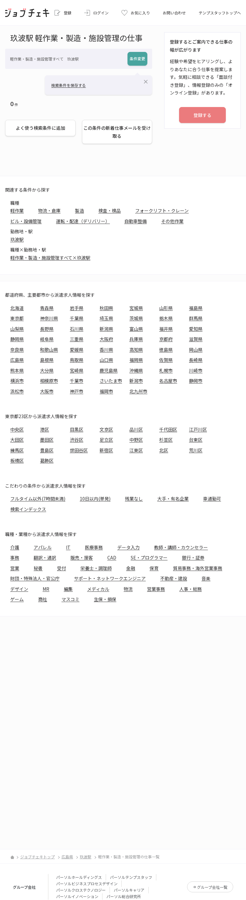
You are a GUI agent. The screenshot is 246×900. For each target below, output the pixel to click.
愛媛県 (76, 349)
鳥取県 (76, 360)
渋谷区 (76, 439)
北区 (163, 450)
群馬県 (195, 318)
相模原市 (49, 380)
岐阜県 (46, 339)
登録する (202, 115)
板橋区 (17, 460)
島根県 (46, 360)
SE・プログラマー (149, 557)
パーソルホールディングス (79, 877)
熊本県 (17, 370)
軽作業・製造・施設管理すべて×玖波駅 (50, 257)
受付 (61, 568)
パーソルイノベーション (77, 896)
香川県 (106, 349)
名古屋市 (168, 380)
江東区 (136, 450)
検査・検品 (109, 210)
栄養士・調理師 (96, 568)
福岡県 (136, 360)
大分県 (46, 370)
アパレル (43, 547)
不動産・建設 (173, 578)
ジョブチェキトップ (37, 856)
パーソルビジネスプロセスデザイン (87, 883)
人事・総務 (190, 589)
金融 (130, 568)
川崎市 (195, 370)
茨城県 (136, 318)
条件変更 (137, 58)
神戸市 (76, 391)
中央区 (17, 429)
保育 (154, 568)
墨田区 (46, 439)
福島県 (195, 308)
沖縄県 (136, 370)
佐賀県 (166, 360)
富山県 (136, 329)
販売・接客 (81, 557)
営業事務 (156, 589)
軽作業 (17, 210)
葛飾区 (46, 460)
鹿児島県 (109, 370)
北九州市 (138, 391)
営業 (14, 568)
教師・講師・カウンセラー (181, 547)
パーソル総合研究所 (123, 896)
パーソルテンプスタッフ (131, 877)
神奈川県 (49, 318)
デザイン (19, 589)
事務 (14, 557)
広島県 (17, 360)
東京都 (17, 318)
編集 (68, 589)
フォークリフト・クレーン (162, 210)
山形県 (166, 308)
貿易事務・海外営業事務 (197, 568)
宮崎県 (76, 370)
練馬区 (17, 450)
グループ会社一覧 (212, 887)
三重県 (76, 339)
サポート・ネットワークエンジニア (110, 578)
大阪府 (106, 339)
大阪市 (46, 391)
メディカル (98, 589)
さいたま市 (111, 380)
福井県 (166, 329)
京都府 (166, 339)
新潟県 (106, 329)
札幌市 (166, 370)
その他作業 (172, 221)
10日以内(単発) (95, 498)
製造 (79, 210)
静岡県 (17, 339)
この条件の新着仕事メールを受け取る (117, 132)
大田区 (17, 439)
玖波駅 (17, 239)
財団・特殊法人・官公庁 (35, 578)
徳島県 (166, 349)
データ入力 (128, 547)
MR (46, 589)
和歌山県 (49, 349)
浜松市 (17, 391)
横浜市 (17, 380)
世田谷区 (79, 450)
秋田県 (106, 308)
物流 (128, 589)
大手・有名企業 (173, 498)
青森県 (46, 308)
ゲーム (17, 599)
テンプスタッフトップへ (220, 12)
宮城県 (136, 308)
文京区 (106, 429)
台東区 (195, 439)
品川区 (136, 429)
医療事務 (94, 547)
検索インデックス (28, 509)
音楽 (205, 578)
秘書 (38, 568)
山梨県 (17, 329)
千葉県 (76, 318)
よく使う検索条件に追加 (40, 128)
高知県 (136, 349)
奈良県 (17, 349)
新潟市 (136, 380)
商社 (42, 599)
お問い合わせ (174, 12)
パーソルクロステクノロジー (81, 890)
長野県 (46, 329)
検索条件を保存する (68, 85)
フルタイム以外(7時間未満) (37, 498)
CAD (111, 557)
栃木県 (166, 318)
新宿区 (106, 450)
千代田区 (168, 429)
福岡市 (106, 391)
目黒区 (76, 429)
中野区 (136, 439)
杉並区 (166, 439)
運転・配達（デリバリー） (83, 221)
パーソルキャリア (129, 890)
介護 (14, 547)
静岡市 (195, 380)
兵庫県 (136, 339)
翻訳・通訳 (45, 557)
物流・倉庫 (49, 210)
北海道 (17, 308)
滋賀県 (195, 339)
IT (68, 547)
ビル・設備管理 (26, 221)
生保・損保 (105, 599)
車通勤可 (212, 498)
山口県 (106, 360)
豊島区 (46, 450)
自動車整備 (135, 221)
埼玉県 (106, 318)
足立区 (106, 439)
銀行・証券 (193, 557)
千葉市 (76, 380)
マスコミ (70, 599)
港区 (44, 429)
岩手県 (76, 308)
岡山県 (195, 349)
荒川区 (195, 450)
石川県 (76, 329)
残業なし (134, 498)
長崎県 (195, 360)
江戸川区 (198, 429)
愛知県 (195, 329)
